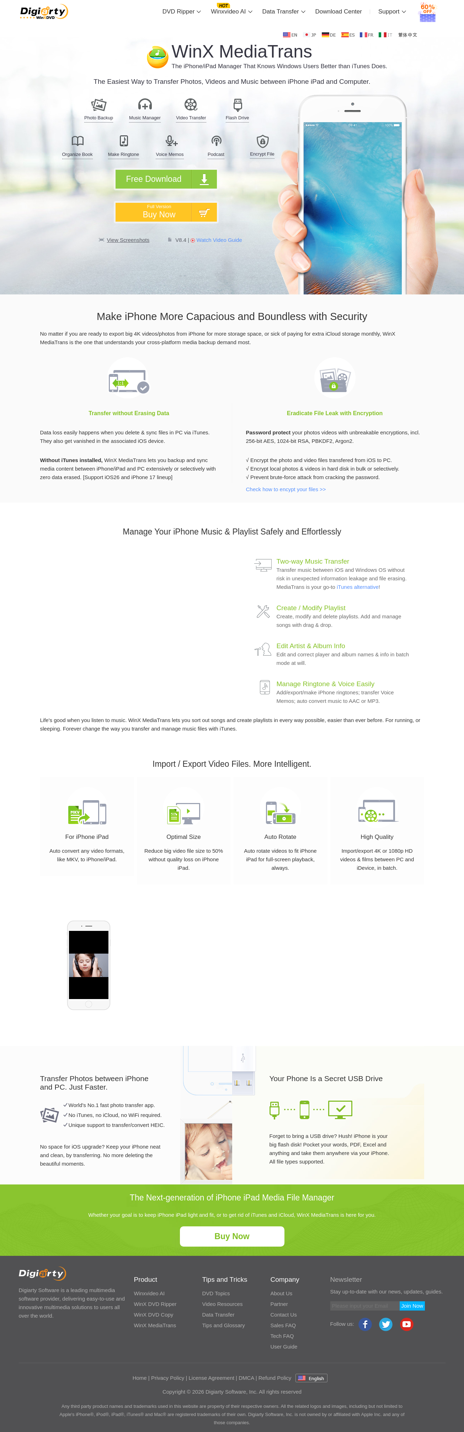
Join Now (412, 1306)
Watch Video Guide (216, 240)
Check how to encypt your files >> (286, 489)
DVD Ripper (178, 11)
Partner (279, 1304)
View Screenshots (128, 240)
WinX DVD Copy (154, 1315)
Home (140, 1378)
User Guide (284, 1347)
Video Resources (222, 1304)
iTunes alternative (358, 587)
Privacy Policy (167, 1378)
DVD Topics (216, 1293)
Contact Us (284, 1315)
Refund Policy (275, 1378)
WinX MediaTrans (155, 1325)
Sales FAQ (283, 1325)
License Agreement (211, 1378)
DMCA (246, 1378)
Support (389, 11)
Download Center (338, 11)
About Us (282, 1293)
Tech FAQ (282, 1336)
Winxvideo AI (228, 11)
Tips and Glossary (223, 1325)
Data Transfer (280, 11)
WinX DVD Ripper (155, 1304)
